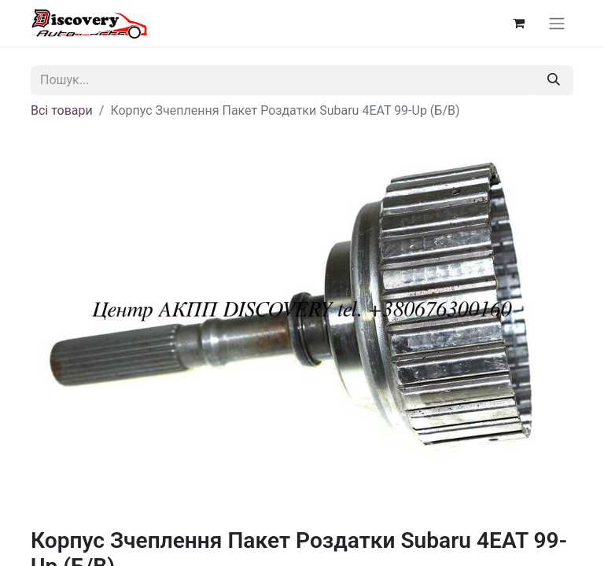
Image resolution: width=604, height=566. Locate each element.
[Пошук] (553, 80)
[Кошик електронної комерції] (518, 23)
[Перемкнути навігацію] (556, 23)
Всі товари (62, 110)
